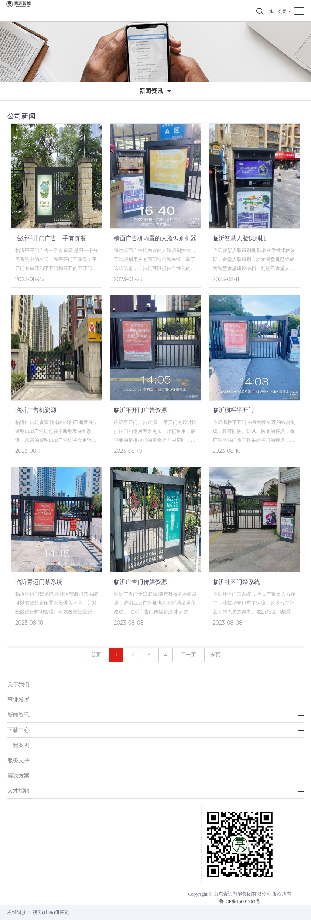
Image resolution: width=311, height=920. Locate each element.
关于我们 (18, 684)
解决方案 (18, 775)
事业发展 (18, 699)
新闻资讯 (18, 715)
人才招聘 (18, 790)
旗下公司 (278, 11)
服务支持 (18, 760)
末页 (215, 655)
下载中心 (18, 730)
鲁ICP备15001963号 (239, 901)
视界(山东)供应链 (51, 912)
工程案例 (18, 745)
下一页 (188, 655)
